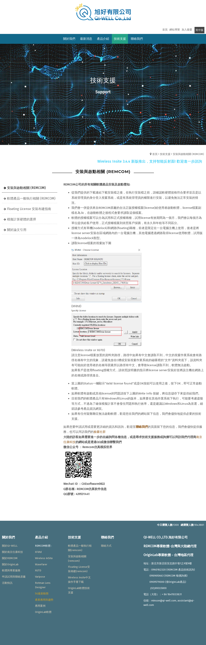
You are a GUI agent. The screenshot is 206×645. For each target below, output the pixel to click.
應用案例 (40, 605)
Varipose (40, 576)
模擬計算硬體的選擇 (21, 219)
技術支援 (165, 154)
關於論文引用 (16, 230)
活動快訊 (7, 582)
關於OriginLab (10, 564)
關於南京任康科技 (12, 551)
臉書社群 (100, 432)
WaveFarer (41, 564)
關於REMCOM (10, 558)
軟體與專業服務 (11, 570)
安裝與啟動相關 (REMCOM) (188, 154)
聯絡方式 (106, 545)
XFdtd (38, 551)
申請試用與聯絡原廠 (14, 576)
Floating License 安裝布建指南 (29, 209)
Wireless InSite (44, 558)
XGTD (38, 570)
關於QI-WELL (10, 545)
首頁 (155, 154)
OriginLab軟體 (43, 611)
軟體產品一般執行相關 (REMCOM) (31, 198)
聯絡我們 (142, 427)
